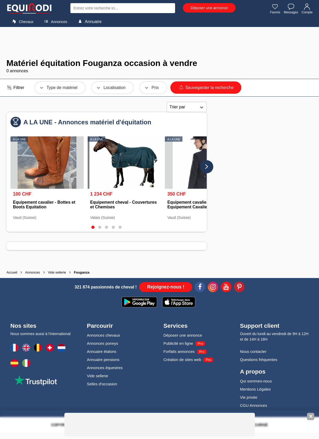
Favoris (275, 8)
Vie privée (248, 397)
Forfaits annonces (179, 351)
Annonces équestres (105, 367)
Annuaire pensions (103, 359)
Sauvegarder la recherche (205, 87)
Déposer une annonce (209, 8)
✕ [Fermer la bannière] (311, 416)
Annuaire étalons (101, 351)
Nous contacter (253, 351)
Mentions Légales (255, 389)
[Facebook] (200, 287)
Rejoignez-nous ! (165, 287)
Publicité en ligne (178, 343)
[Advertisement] (159, 42)
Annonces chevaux (103, 335)
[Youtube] (226, 287)
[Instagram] (213, 287)
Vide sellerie (97, 376)
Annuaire (89, 21)
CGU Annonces (253, 405)
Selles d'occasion (102, 384)
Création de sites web (182, 359)
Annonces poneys (102, 343)
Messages (291, 8)
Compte (306, 8)
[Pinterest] (239, 287)
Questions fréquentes (258, 359)
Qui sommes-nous (256, 381)
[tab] (92, 227)
